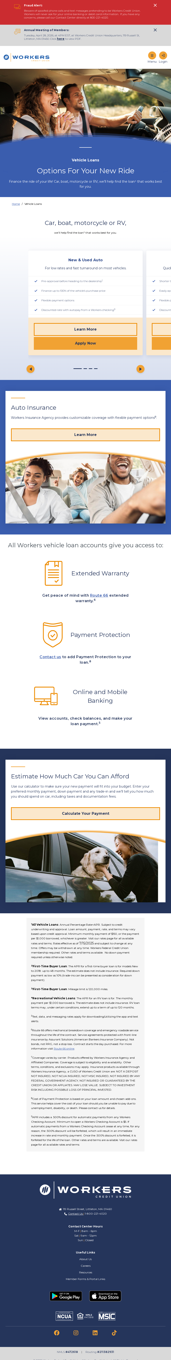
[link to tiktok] (114, 1333)
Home (16, 204)
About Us (85, 1259)
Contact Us (75, 1213)
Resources (85, 1272)
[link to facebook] (56, 1333)
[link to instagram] (76, 1333)
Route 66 (99, 595)
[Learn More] (85, 434)
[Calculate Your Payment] (85, 813)
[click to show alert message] (155, 5)
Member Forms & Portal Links (85, 1279)
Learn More (85, 329)
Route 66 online (64, 1048)
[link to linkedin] (95, 1333)
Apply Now (85, 343)
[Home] (26, 57)
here (60, 38)
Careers (86, 1265)
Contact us (50, 657)
